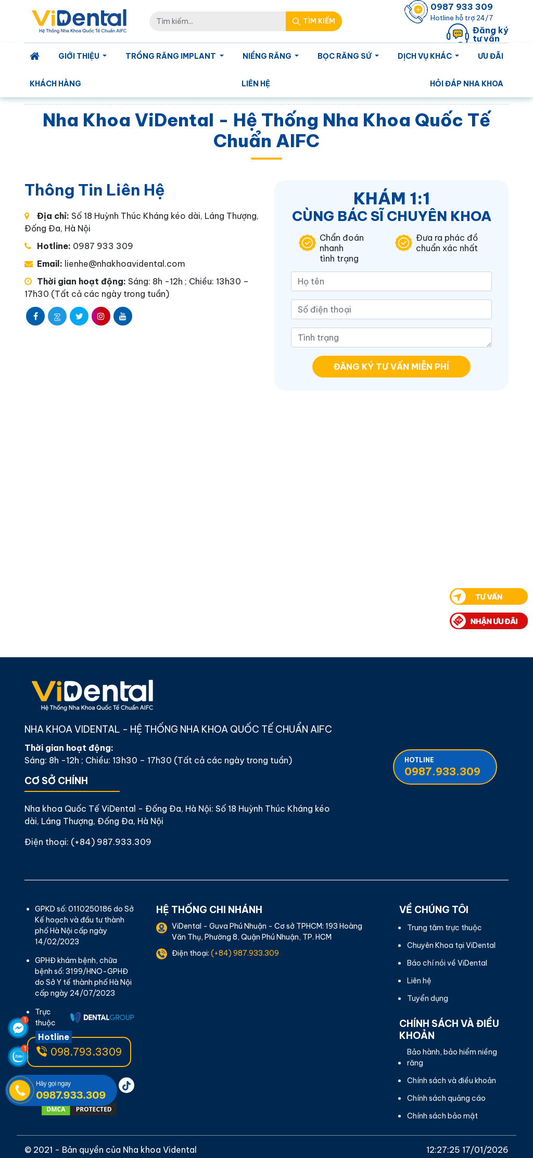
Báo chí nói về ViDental (447, 963)
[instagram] (101, 316)
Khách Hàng (55, 83)
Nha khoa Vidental (160, 1149)
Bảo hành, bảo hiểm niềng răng (452, 1057)
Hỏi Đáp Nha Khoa (466, 83)
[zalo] (57, 316)
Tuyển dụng (427, 998)
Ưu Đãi (490, 56)
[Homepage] (34, 57)
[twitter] (79, 316)
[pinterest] (126, 1085)
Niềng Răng (268, 56)
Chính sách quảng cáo (446, 1098)
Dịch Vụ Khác (425, 56)
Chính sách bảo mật (442, 1116)
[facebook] (35, 316)
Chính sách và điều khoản (451, 1080)
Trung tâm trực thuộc (444, 927)
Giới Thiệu (79, 56)
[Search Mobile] (314, 21)
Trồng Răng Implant (171, 56)
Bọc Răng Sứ (345, 56)
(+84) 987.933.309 (111, 842)
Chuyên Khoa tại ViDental (451, 945)
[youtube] (122, 316)
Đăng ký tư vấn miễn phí (391, 366)
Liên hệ (256, 83)
